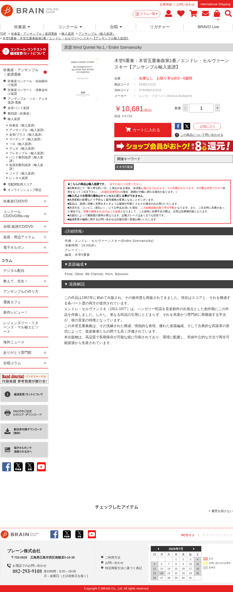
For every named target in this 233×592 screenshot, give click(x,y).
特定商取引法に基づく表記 (123, 568)
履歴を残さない (222, 511)
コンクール (70, 27)
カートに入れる (143, 129)
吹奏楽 (22, 27)
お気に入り (207, 126)
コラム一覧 (148, 13)
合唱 (116, 27)
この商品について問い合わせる (199, 135)
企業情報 (166, 4)
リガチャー (160, 27)
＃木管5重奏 (124, 167)
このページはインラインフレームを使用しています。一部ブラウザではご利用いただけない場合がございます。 (147, 203)
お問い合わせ (185, 4)
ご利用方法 (112, 557)
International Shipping (215, 4)
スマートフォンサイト (217, 535)
